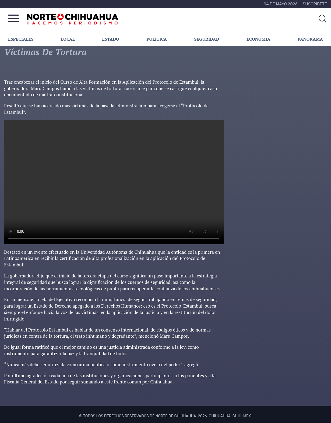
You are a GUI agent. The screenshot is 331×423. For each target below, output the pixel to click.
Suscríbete (315, 4)
